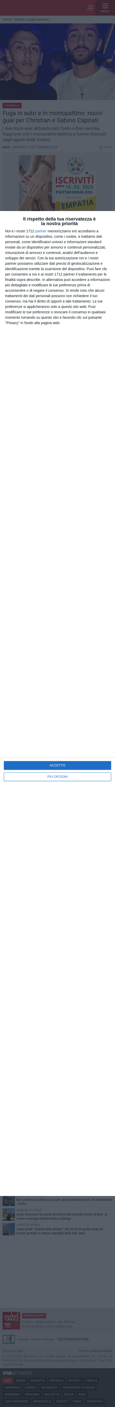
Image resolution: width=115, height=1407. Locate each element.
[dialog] (57, 703)
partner (41, 231)
